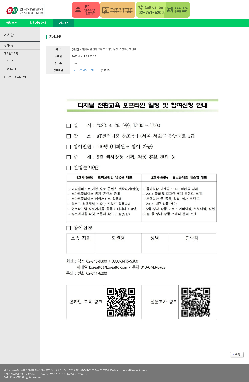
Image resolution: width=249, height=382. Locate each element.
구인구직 (9, 61)
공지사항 (9, 45)
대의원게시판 (11, 53)
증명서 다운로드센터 (15, 77)
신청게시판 (10, 69)
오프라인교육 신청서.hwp (87, 70)
